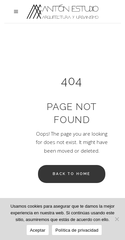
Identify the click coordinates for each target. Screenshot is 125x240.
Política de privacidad (76, 230)
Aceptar (38, 230)
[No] (116, 219)
